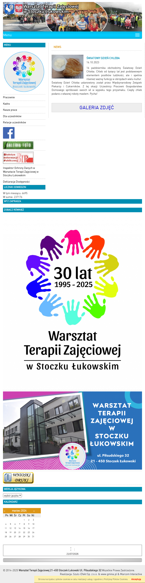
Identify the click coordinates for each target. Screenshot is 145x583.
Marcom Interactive (131, 574)
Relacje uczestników (14, 122)
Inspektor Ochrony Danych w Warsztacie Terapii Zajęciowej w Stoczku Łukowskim (20, 171)
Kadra (6, 103)
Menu (7, 35)
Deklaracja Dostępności (16, 181)
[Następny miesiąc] (34, 510)
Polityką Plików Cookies (115, 579)
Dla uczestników (12, 116)
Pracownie (9, 97)
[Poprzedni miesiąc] (4, 510)
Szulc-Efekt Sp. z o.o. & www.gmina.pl (95, 574)
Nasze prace (10, 109)
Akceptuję (136, 579)
